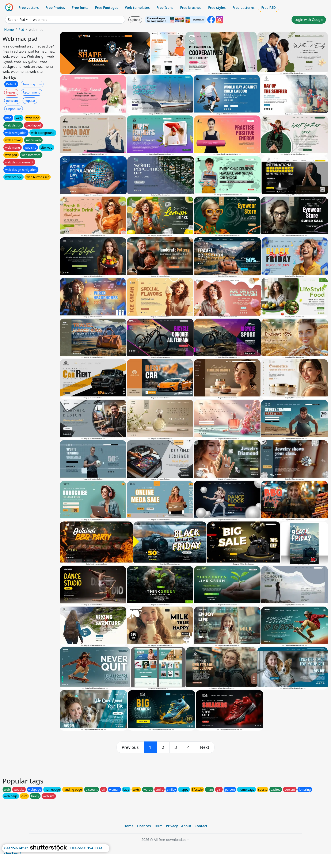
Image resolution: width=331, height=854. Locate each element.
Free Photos (55, 7)
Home (9, 29)
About (186, 826)
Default (11, 84)
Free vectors (29, 7)
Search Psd (16, 19)
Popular (29, 101)
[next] (205, 747)
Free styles (217, 7)
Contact (201, 826)
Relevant (12, 101)
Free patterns (243, 7)
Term (158, 826)
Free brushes (190, 7)
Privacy (172, 826)
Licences (144, 826)
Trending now (32, 84)
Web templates (137, 7)
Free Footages (106, 7)
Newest (11, 92)
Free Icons (164, 7)
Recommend (31, 92)
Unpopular (13, 109)
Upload (135, 20)
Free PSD (268, 7)
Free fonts (80, 7)
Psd (21, 29)
